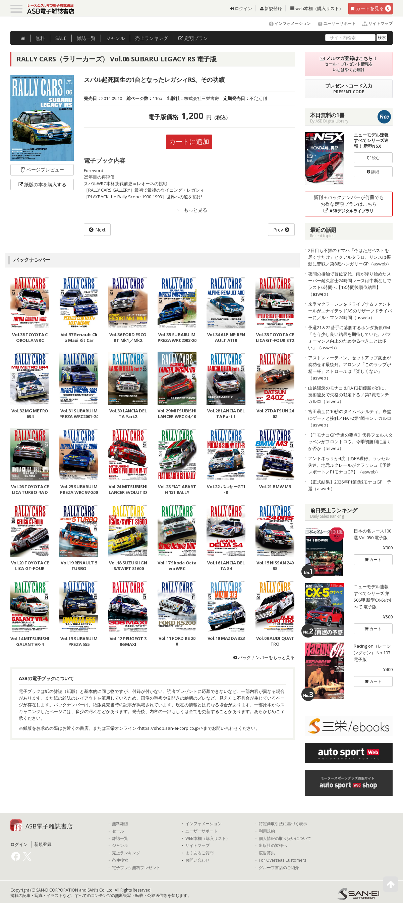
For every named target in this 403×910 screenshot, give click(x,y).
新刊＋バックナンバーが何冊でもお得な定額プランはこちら (348, 204)
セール (118, 831)
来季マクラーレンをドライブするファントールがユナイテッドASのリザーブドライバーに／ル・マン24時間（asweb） (350, 310)
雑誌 (86, 38)
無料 (40, 38)
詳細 (373, 171)
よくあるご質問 (199, 853)
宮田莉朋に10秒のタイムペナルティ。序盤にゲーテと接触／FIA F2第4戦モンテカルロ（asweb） (349, 418)
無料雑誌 (120, 823)
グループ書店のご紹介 (279, 867)
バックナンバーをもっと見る (264, 657)
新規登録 (271, 8)
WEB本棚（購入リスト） (207, 838)
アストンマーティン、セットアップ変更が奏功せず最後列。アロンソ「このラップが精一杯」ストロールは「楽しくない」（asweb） (349, 368)
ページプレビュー (42, 169)
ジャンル (115, 38)
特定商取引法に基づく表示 (283, 823)
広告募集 (267, 853)
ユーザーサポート (334, 23)
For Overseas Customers (282, 860)
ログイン (241, 8)
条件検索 (120, 860)
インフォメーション (287, 23)
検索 (382, 37)
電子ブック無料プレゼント (136, 867)
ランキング (151, 38)
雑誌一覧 (120, 838)
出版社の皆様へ (273, 845)
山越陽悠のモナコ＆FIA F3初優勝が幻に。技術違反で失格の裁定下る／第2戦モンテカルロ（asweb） (348, 394)
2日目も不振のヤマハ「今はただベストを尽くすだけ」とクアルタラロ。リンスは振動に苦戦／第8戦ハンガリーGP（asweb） (349, 257)
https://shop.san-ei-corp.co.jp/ (169, 728)
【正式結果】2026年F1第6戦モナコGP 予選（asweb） (349, 485)
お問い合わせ (197, 860)
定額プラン (193, 38)
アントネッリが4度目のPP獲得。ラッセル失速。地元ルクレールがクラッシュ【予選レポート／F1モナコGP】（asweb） (349, 465)
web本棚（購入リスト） (316, 8)
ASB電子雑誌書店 (49, 826)
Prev (278, 229)
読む (373, 157)
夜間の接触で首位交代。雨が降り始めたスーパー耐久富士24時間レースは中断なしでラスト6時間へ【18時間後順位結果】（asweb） (349, 284)
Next (100, 229)
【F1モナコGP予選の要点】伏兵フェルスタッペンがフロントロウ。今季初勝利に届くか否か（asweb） (350, 441)
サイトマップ (375, 23)
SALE (60, 38)
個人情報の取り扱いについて (285, 838)
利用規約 (267, 831)
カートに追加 (189, 141)
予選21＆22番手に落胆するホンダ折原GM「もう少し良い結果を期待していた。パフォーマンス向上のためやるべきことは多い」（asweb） (349, 337)
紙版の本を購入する (42, 184)
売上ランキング (126, 853)
